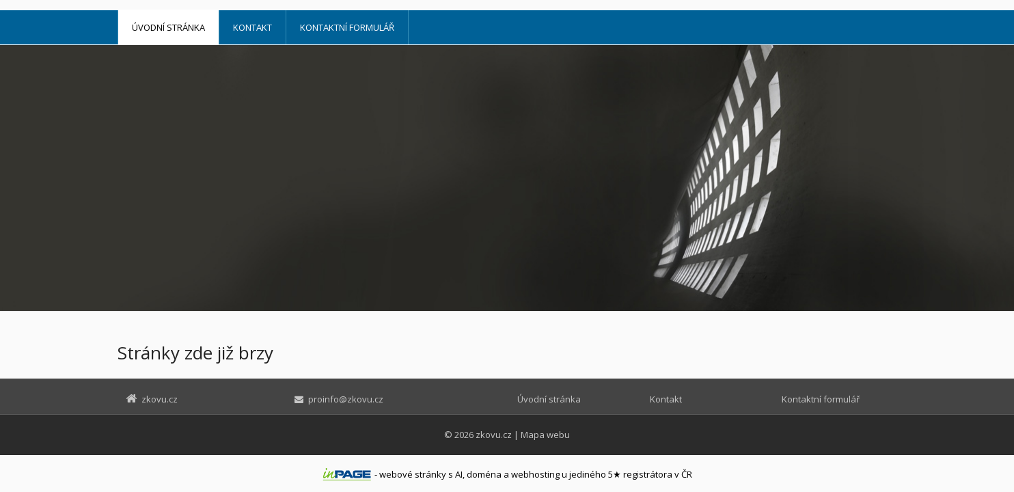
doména (484, 474)
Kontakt (252, 27)
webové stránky (412, 474)
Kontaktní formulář (347, 27)
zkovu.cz (494, 434)
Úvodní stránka (168, 27)
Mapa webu (545, 434)
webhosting (535, 474)
